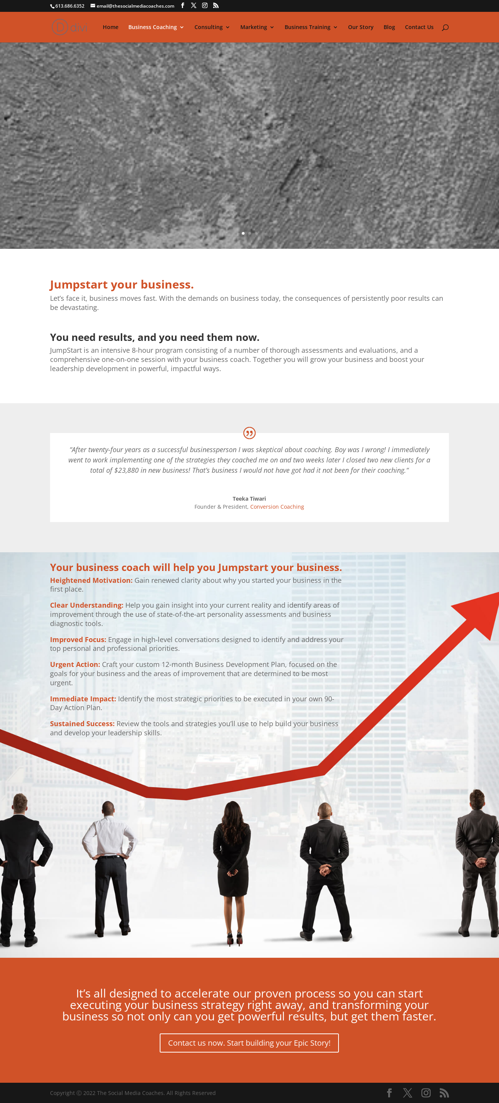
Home (110, 27)
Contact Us (419, 27)
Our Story (361, 27)
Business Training (308, 27)
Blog (389, 27)
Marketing (253, 27)
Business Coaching (152, 27)
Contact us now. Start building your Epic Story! (249, 1043)
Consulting (208, 27)
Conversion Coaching (277, 506)
